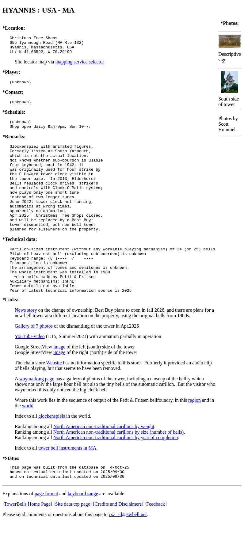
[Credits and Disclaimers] (118, 540)
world (27, 439)
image (59, 380)
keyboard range (83, 530)
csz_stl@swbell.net (128, 551)
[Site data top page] (72, 540)
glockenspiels (51, 450)
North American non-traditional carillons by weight (103, 460)
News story (26, 344)
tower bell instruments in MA (67, 482)
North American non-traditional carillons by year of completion (115, 471)
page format (46, 530)
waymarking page (36, 412)
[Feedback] (156, 540)
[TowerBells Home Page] (27, 540)
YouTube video (30, 370)
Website (54, 396)
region (194, 434)
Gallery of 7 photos (34, 360)
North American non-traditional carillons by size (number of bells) (118, 466)
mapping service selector (79, 65)
